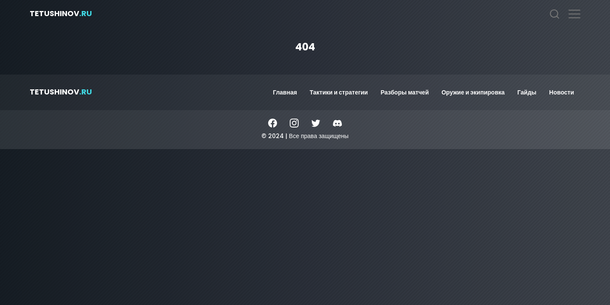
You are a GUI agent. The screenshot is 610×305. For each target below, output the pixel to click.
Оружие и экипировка (473, 92)
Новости (561, 92)
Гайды (526, 92)
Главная (285, 92)
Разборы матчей (404, 92)
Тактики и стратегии (339, 92)
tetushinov (61, 13)
